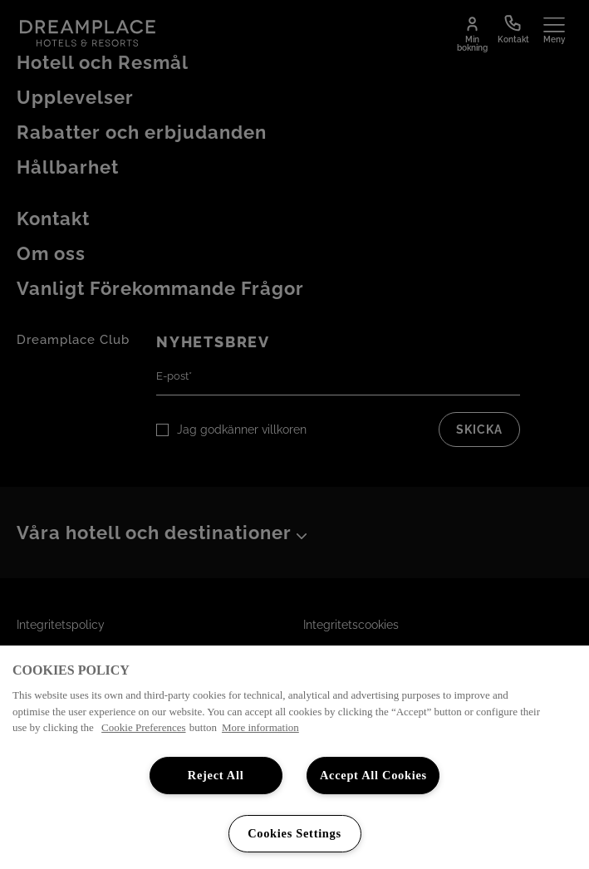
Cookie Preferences (143, 727)
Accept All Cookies (373, 775)
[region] (294, 757)
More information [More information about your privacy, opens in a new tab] (260, 727)
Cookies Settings (294, 833)
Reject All (216, 775)
